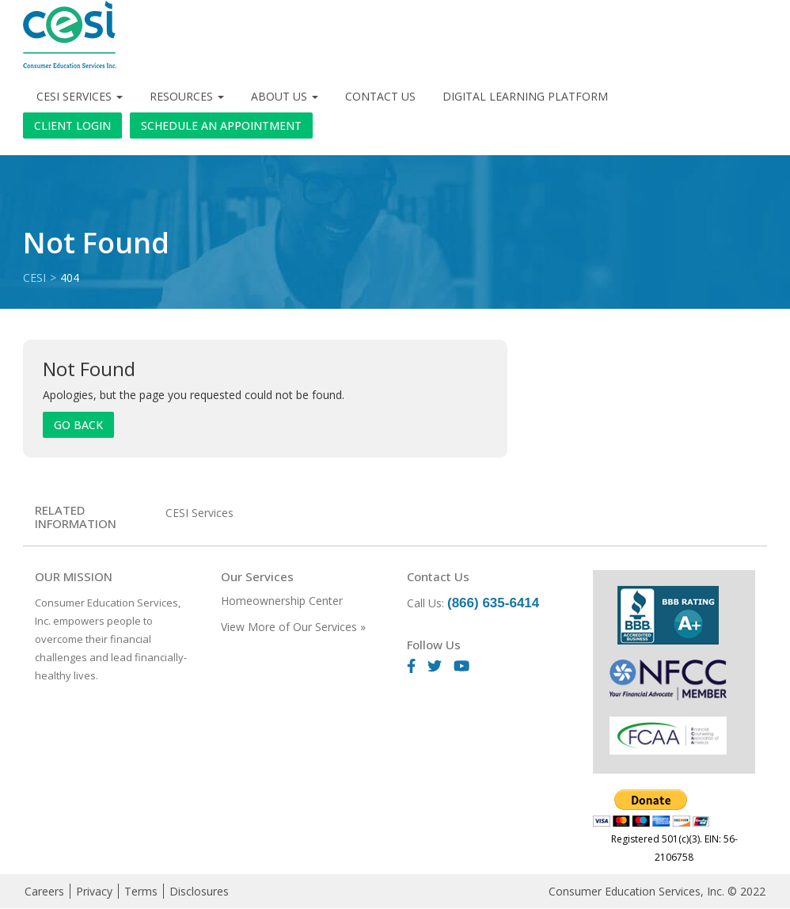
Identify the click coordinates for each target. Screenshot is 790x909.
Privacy (94, 891)
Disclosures (199, 891)
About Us (284, 96)
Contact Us (380, 96)
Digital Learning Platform (525, 96)
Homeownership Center (282, 600)
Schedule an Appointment (221, 125)
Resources (187, 96)
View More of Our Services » (293, 626)
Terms (141, 891)
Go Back (78, 424)
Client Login (72, 125)
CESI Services (79, 96)
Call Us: (473, 602)
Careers (44, 891)
